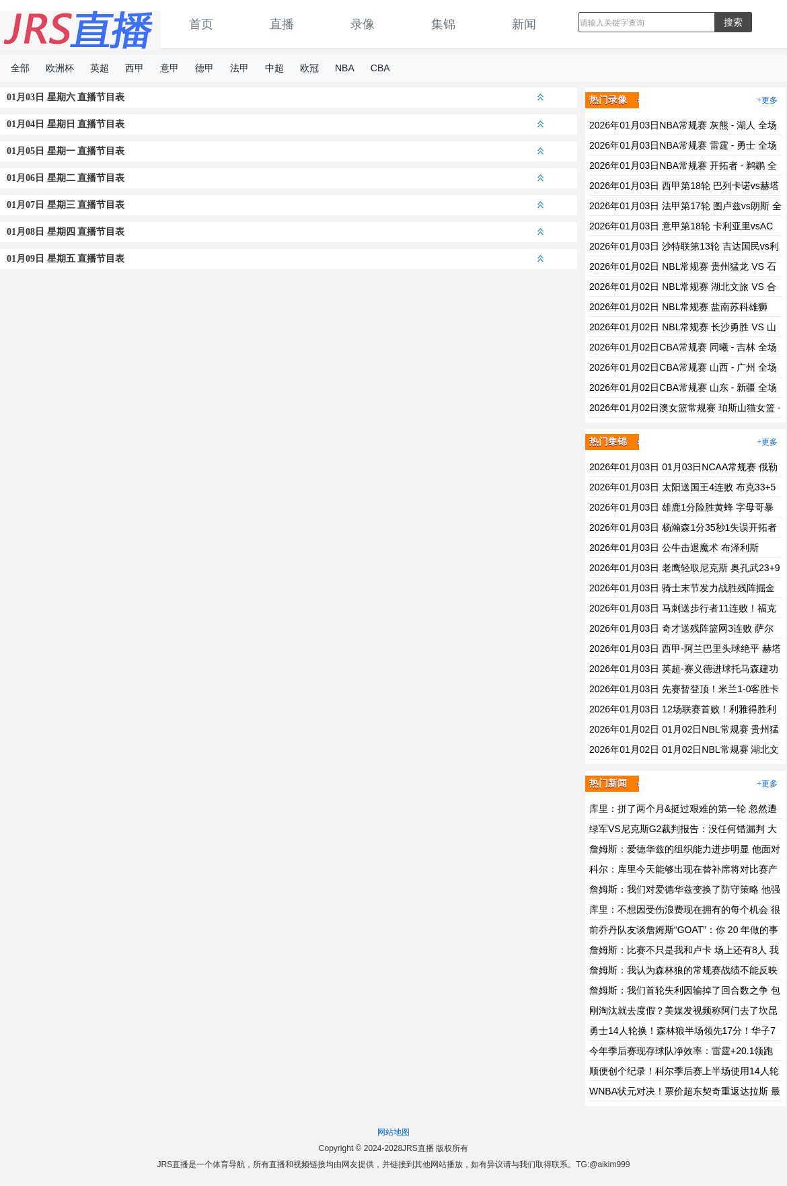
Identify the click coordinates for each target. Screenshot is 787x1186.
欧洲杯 (60, 68)
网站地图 (393, 1132)
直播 (282, 24)
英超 (99, 68)
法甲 (239, 68)
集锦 (443, 24)
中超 (274, 68)
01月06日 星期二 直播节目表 (275, 178)
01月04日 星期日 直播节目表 (275, 124)
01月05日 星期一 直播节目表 (275, 151)
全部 (20, 68)
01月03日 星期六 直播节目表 (275, 97)
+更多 (767, 100)
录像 (362, 24)
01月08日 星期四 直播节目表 (275, 232)
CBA (380, 68)
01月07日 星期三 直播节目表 (275, 205)
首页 (201, 24)
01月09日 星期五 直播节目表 (275, 259)
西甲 (134, 68)
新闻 (524, 24)
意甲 (169, 68)
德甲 (204, 68)
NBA (344, 68)
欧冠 (309, 68)
